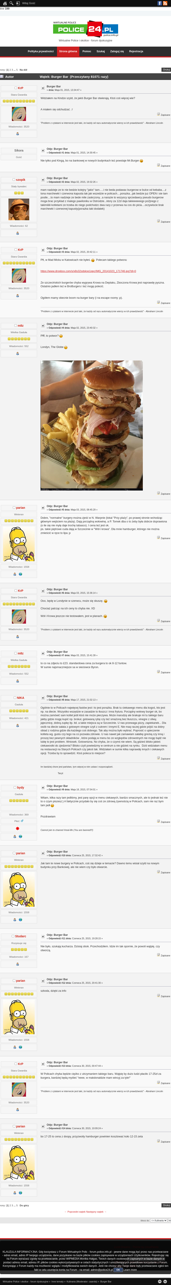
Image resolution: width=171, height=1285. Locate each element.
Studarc (20, 936)
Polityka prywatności (41, 51)
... (15, 69)
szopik (20, 179)
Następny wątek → (96, 1211)
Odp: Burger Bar (57, 148)
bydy (20, 787)
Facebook (160, 3)
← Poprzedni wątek (74, 1211)
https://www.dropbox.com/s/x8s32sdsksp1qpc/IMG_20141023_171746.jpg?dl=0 (88, 271)
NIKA (20, 698)
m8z (21, 325)
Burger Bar (54, 86)
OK (118, 1270)
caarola (92, 1281)
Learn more (130, 1269)
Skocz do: (145, 1220)
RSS (165, 3)
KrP (20, 88)
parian (20, 507)
